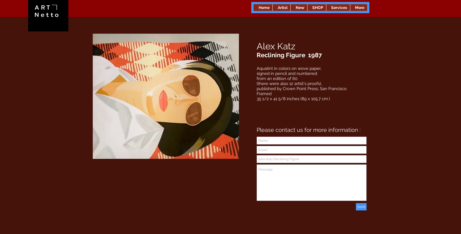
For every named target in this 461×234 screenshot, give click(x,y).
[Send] (361, 206)
